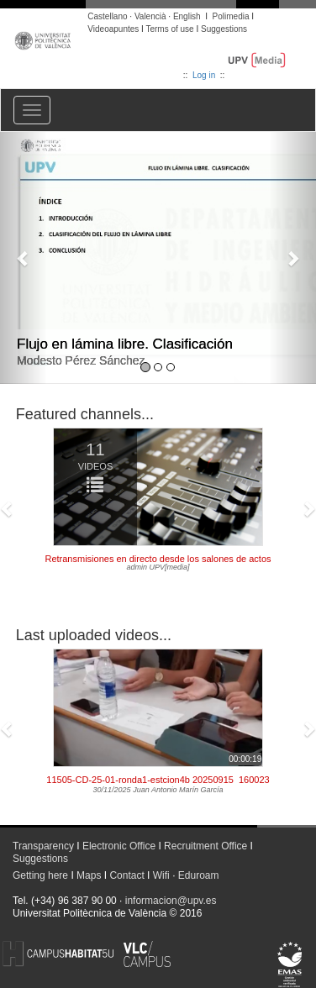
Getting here (40, 875)
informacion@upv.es (171, 901)
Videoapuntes (113, 29)
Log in (203, 75)
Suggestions (224, 29)
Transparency (43, 846)
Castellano (107, 16)
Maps (88, 875)
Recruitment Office (205, 846)
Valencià (150, 16)
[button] (23, 258)
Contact (126, 875)
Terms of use (169, 29)
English (187, 16)
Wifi (161, 875)
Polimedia (231, 16)
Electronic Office (118, 846)
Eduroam (198, 875)
